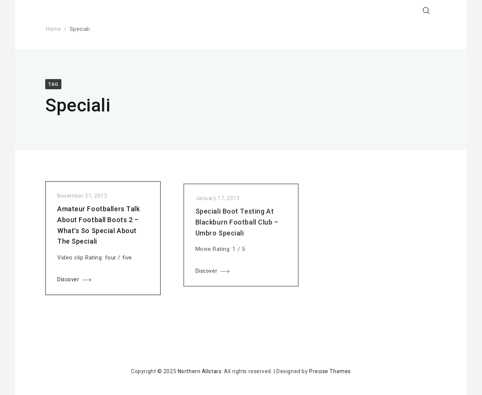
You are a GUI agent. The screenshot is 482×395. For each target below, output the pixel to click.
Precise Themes (330, 371)
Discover (68, 281)
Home (53, 29)
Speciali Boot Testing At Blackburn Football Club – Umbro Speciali (237, 225)
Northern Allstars (200, 371)
